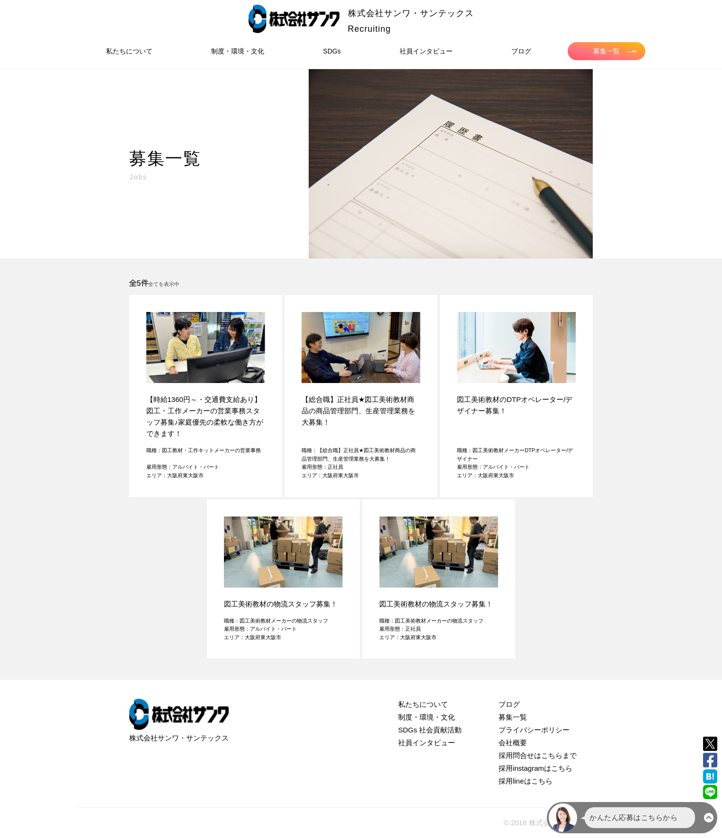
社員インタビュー (426, 51)
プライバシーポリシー (534, 730)
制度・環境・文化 (237, 51)
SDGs (331, 51)
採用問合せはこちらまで (538, 755)
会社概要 (513, 743)
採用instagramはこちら (535, 768)
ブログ (521, 51)
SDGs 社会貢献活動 (430, 730)
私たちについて (129, 51)
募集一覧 (615, 51)
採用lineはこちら (525, 781)
